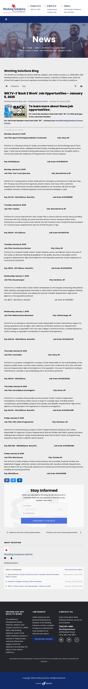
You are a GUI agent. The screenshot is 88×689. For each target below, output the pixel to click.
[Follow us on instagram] (77, 639)
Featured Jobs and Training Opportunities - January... (25, 532)
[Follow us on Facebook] (61, 639)
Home (29, 48)
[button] (75, 86)
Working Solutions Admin (53, 48)
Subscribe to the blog (44, 521)
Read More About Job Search (43, 639)
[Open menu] (6, 19)
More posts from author (73, 569)
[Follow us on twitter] (69, 639)
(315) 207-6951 (35, 9)
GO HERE (70, 114)
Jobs (24, 101)
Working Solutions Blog (13, 101)
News (37, 48)
